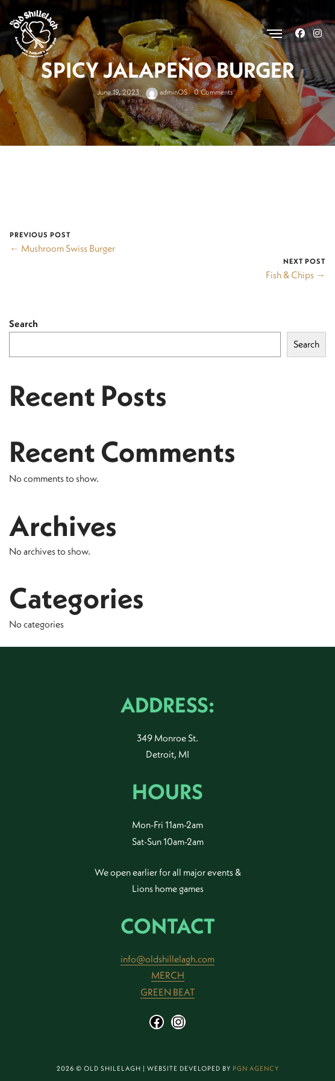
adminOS (166, 92)
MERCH (167, 975)
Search (23, 323)
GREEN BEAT (167, 992)
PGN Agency (256, 1068)
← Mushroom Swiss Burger (62, 248)
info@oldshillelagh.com (167, 959)
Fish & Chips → (295, 275)
